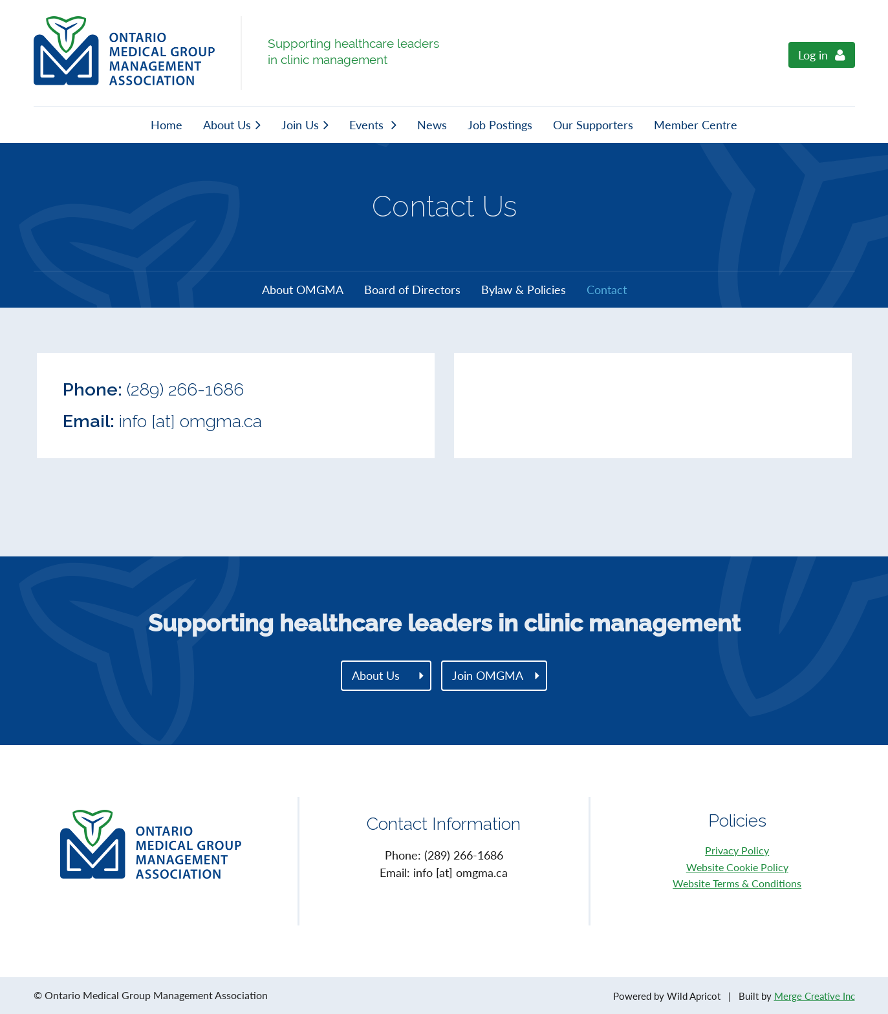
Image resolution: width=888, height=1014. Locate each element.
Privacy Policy (737, 850)
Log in (813, 55)
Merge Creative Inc (814, 996)
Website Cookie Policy (737, 867)
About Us (376, 675)
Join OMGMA (487, 675)
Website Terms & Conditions (737, 883)
